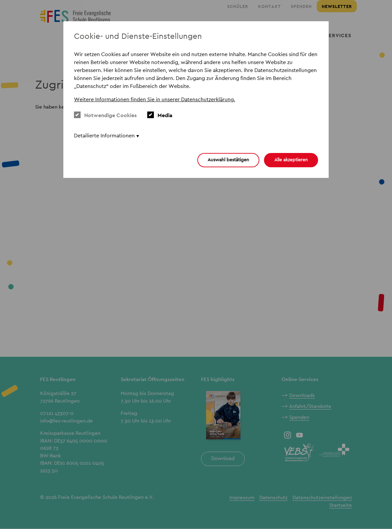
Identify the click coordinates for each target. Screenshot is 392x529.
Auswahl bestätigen (228, 160)
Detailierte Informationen (104, 135)
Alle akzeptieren (291, 160)
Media (159, 115)
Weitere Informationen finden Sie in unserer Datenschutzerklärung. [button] (154, 99)
